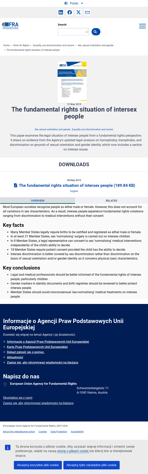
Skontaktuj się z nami (17, 398)
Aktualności (15, 357)
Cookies (43, 431)
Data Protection (59, 431)
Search (62, 24)
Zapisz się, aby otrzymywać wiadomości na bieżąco (42, 362)
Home (6, 45)
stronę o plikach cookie (73, 451)
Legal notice (28, 431)
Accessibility (77, 431)
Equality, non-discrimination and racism (53, 45)
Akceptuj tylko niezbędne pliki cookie (91, 465)
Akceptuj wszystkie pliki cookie (38, 465)
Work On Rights (21, 45)
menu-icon (142, 26)
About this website (12, 431)
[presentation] (37, 200)
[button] (60, 12)
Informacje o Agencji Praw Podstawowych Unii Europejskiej (48, 342)
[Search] (73, 31)
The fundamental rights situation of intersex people (33, 50)
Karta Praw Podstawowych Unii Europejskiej (37, 347)
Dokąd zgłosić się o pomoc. (26, 352)
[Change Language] (74, 3)
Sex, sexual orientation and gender (96, 45)
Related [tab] (111, 200)
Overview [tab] (37, 200)
